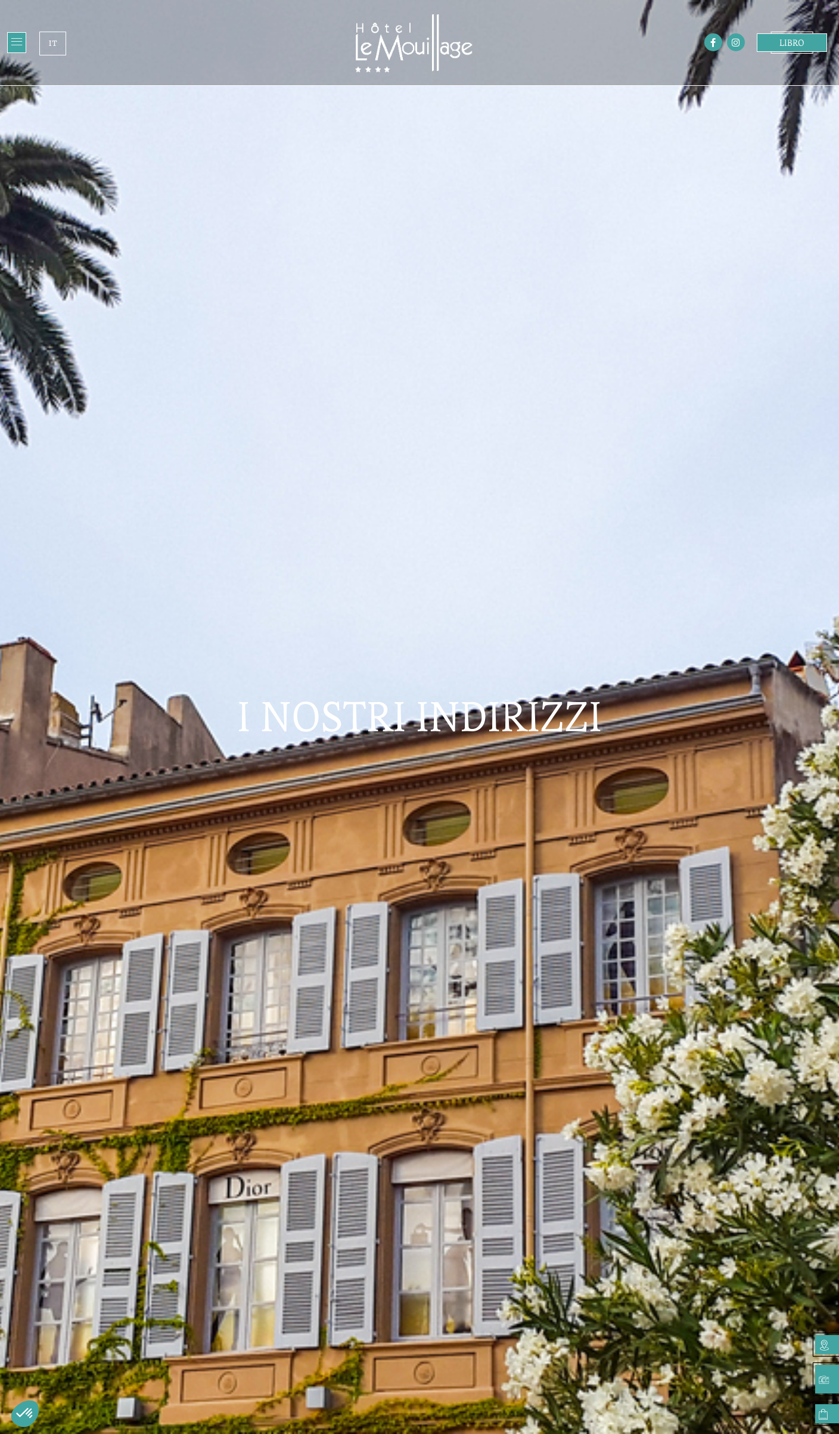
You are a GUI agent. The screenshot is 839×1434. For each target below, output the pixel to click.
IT (52, 43)
